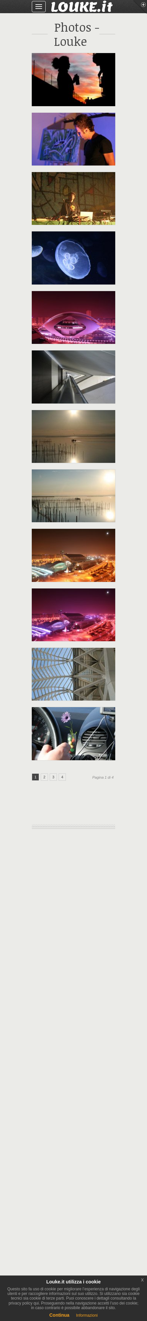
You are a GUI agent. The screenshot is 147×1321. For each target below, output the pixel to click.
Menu (140, 7)
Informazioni (87, 1315)
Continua (59, 1315)
